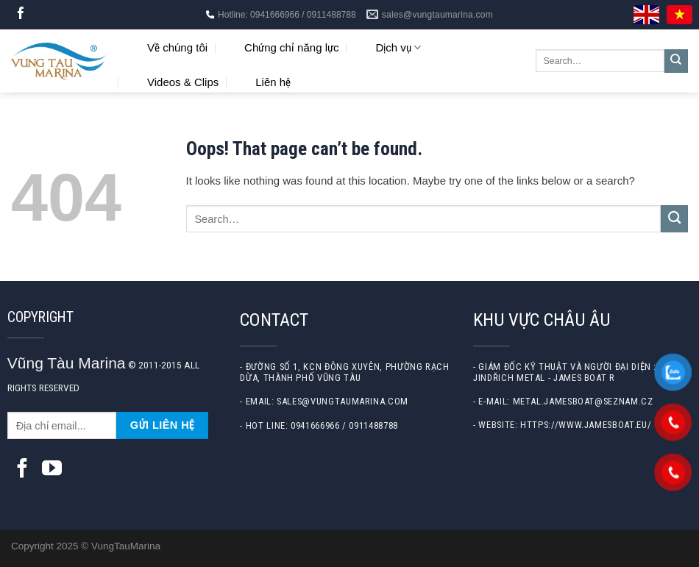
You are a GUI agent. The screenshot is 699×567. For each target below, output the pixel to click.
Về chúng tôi (177, 47)
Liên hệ (273, 82)
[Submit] (676, 61)
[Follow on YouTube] (52, 470)
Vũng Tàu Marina (66, 362)
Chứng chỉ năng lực (291, 47)
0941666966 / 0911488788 (344, 425)
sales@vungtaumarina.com (342, 401)
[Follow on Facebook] (21, 14)
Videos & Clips (183, 82)
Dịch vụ (398, 47)
